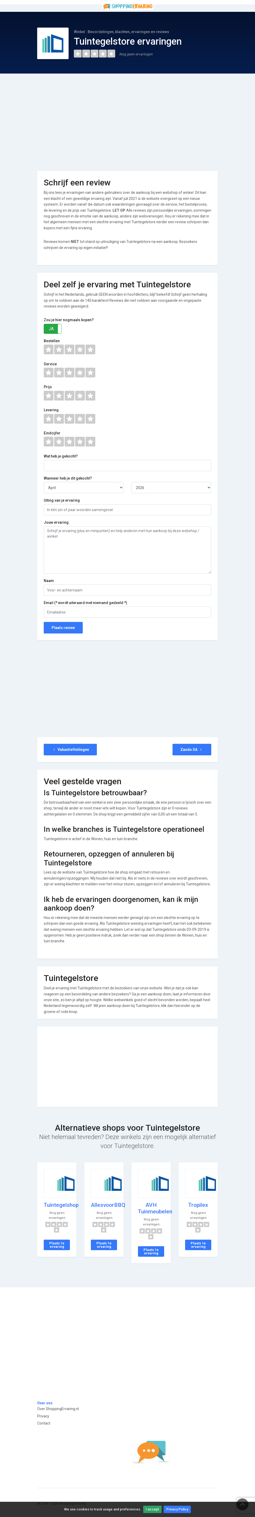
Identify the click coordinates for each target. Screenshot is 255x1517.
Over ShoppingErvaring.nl (58, 1409)
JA (51, 328)
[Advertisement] (127, 118)
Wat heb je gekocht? (61, 456)
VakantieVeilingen (70, 749)
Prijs (48, 387)
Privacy (43, 1416)
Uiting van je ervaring (62, 500)
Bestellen (52, 341)
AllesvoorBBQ (108, 1205)
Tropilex (198, 1205)
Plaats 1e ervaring (56, 1245)
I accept (152, 1509)
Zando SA (191, 749)
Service (50, 364)
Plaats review (63, 628)
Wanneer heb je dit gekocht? (68, 478)
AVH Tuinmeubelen (155, 1208)
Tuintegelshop (61, 1205)
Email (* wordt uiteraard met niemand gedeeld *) (85, 603)
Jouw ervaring (56, 522)
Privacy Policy (177, 1509)
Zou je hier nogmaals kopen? (69, 320)
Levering (51, 410)
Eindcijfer (52, 433)
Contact (43, 1423)
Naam (49, 581)
